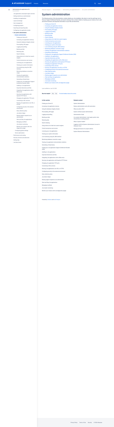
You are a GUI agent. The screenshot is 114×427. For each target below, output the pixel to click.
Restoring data (20, 51)
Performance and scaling (19, 135)
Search (95, 3)
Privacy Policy (74, 422)
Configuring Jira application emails (21, 30)
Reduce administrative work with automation (84, 106)
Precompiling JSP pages (22, 44)
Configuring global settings (21, 130)
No (56, 93)
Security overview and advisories (21, 137)
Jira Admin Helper (21, 113)
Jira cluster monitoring (22, 124)
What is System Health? (79, 121)
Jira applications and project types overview (24, 13)
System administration (20, 35)
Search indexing (20, 54)
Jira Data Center (17, 142)
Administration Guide (79, 114)
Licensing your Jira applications (24, 62)
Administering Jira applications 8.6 (21, 9)
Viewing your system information (25, 65)
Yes (53, 93)
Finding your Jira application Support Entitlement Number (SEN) (60, 54)
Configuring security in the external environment (56, 69)
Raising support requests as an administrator (56, 75)
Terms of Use (82, 422)
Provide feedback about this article (67, 93)
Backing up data (20, 49)
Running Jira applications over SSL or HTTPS (56, 67)
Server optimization (19, 133)
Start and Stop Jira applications (24, 119)
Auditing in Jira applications (23, 85)
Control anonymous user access (24, 60)
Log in (99, 3)
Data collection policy (22, 110)
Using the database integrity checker (25, 42)
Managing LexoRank (22, 121)
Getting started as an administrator (21, 16)
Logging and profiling (22, 46)
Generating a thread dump (23, 79)
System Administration (79, 103)
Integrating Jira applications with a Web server (56, 60)
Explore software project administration (83, 111)
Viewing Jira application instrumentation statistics (57, 50)
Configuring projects (18, 25)
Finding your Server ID (22, 37)
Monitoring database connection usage (54, 48)
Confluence (49, 199)
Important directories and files (24, 88)
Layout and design (17, 20)
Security (90, 422)
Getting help (16, 140)
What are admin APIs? (79, 109)
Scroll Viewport (57, 199)
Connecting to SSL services (23, 100)
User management (17, 23)
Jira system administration (20, 32)
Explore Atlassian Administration (81, 131)
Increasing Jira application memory (25, 39)
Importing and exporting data (20, 28)
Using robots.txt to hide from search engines (56, 39)
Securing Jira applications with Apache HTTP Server (57, 62)
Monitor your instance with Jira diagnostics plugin (57, 82)
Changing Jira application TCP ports (25, 98)
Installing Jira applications (19, 18)
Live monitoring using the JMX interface (55, 46)
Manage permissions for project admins (83, 128)
